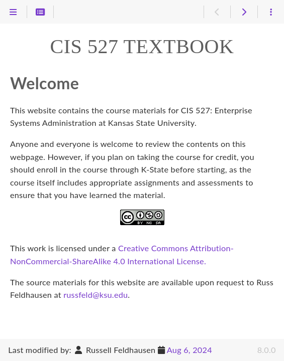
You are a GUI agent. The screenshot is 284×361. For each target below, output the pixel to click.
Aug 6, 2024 (189, 349)
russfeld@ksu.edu (95, 294)
